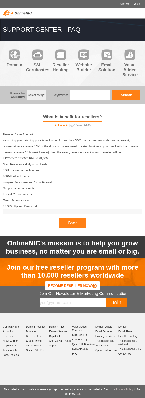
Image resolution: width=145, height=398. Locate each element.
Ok (79, 393)
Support (53, 345)
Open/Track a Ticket (106, 350)
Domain (122, 326)
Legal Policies (11, 354)
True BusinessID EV (130, 349)
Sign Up (124, 3)
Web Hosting (79, 339)
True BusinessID (104, 340)
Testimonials (10, 350)
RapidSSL (55, 336)
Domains (31, 331)
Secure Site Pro (35, 350)
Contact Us (124, 353)
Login (137, 3)
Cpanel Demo (34, 340)
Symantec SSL (80, 349)
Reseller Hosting (127, 336)
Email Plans (125, 331)
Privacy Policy (124, 389)
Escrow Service (58, 331)
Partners (8, 336)
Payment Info (10, 345)
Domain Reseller (35, 326)
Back (72, 223)
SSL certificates (35, 345)
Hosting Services (105, 336)
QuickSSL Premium (83, 344)
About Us (8, 331)
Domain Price (57, 326)
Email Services (103, 331)
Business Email (35, 336)
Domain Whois (103, 326)
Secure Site (102, 345)
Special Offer (79, 334)
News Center (10, 340)
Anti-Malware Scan (60, 340)
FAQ (74, 353)
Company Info (11, 326)
